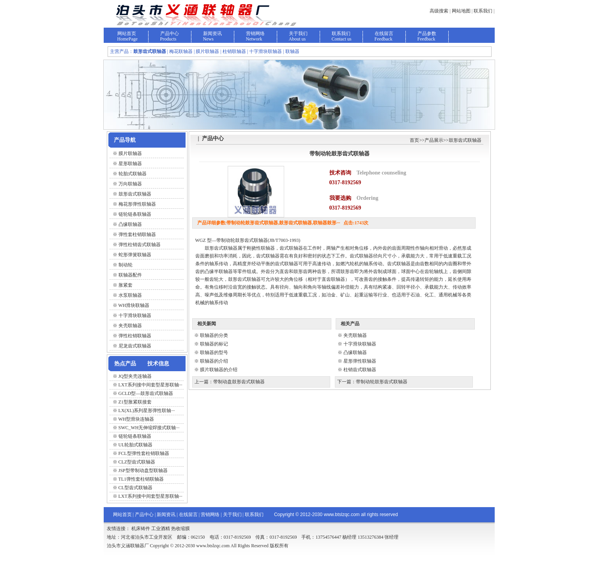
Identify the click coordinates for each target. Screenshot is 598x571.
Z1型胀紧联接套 (135, 402)
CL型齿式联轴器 (135, 487)
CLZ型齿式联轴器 (137, 462)
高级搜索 (439, 11)
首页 (414, 140)
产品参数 (427, 33)
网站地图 (461, 11)
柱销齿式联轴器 (359, 369)
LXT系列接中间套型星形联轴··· (150, 385)
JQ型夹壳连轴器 (135, 376)
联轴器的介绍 (214, 361)
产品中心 (169, 33)
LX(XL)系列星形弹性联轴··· (147, 410)
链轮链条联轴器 (135, 436)
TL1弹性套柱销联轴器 (141, 479)
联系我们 (483, 11)
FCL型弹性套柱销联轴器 (144, 453)
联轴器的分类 (214, 335)
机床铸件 (140, 528)
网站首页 (126, 33)
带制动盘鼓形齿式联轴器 (239, 381)
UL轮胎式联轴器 (136, 445)
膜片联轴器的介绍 (218, 369)
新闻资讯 (212, 33)
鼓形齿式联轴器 (465, 140)
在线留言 (384, 33)
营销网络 (255, 33)
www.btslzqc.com (342, 514)
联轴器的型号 (214, 352)
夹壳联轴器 (355, 335)
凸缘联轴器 (355, 352)
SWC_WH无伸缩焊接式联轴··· (149, 427)
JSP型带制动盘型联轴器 (143, 470)
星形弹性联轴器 (359, 361)
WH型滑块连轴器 (136, 419)
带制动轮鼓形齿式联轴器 (381, 381)
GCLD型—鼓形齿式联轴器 (146, 393)
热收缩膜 (180, 528)
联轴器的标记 (214, 344)
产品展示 (434, 140)
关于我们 (298, 33)
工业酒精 (160, 528)
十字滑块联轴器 (359, 344)
